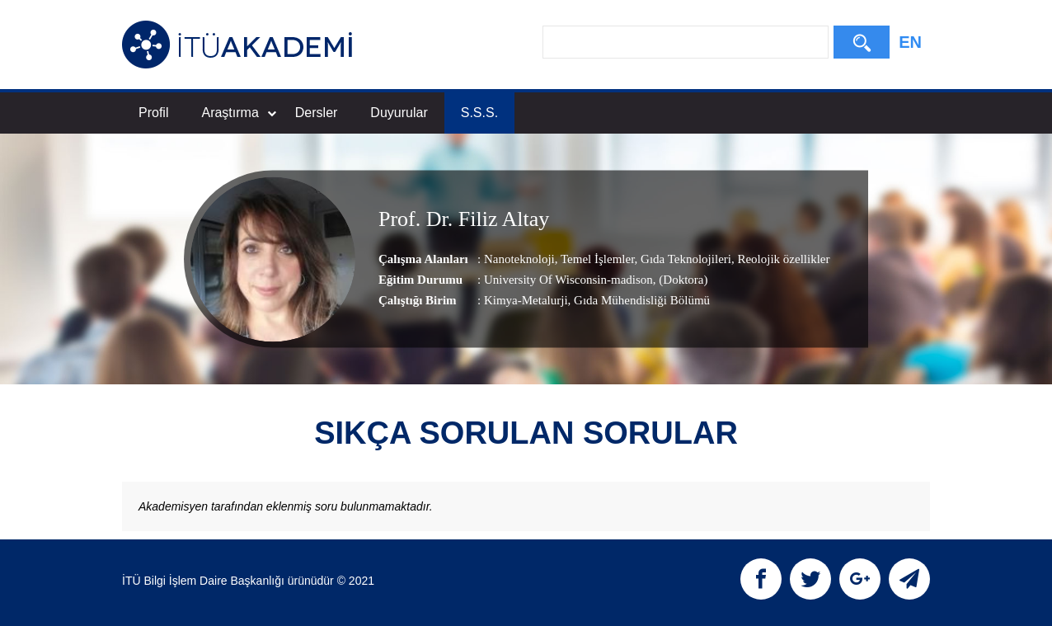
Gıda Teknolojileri (684, 258)
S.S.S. (479, 113)
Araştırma (238, 113)
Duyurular (398, 113)
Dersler (316, 113)
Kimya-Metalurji (526, 299)
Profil (153, 113)
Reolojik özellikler (782, 258)
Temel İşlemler (596, 258)
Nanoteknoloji (519, 258)
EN (910, 42)
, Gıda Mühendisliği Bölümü (639, 299)
